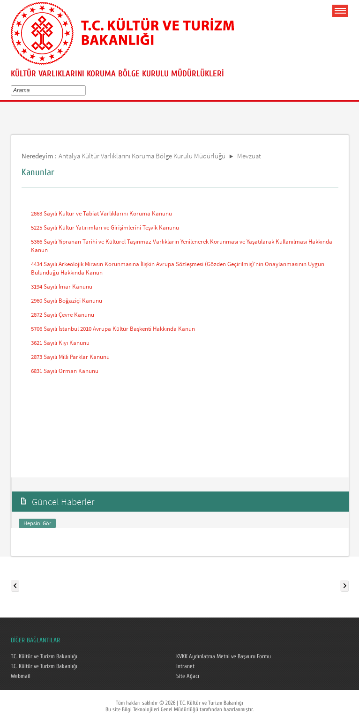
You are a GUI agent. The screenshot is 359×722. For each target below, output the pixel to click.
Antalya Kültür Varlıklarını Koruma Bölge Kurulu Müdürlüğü (142, 155)
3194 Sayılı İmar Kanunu (61, 286)
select (85, 90)
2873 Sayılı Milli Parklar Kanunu (70, 357)
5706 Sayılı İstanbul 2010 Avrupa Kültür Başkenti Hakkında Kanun (113, 329)
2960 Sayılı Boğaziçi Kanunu (66, 301)
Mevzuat (249, 155)
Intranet (185, 666)
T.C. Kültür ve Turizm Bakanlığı (44, 656)
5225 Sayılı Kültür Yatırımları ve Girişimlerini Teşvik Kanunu (105, 227)
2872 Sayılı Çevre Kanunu (62, 315)
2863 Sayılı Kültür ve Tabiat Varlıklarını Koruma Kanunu (101, 213)
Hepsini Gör (37, 523)
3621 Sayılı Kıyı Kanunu (60, 343)
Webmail (20, 676)
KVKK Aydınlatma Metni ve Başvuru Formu (223, 656)
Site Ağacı (187, 676)
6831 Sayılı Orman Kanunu (64, 371)
